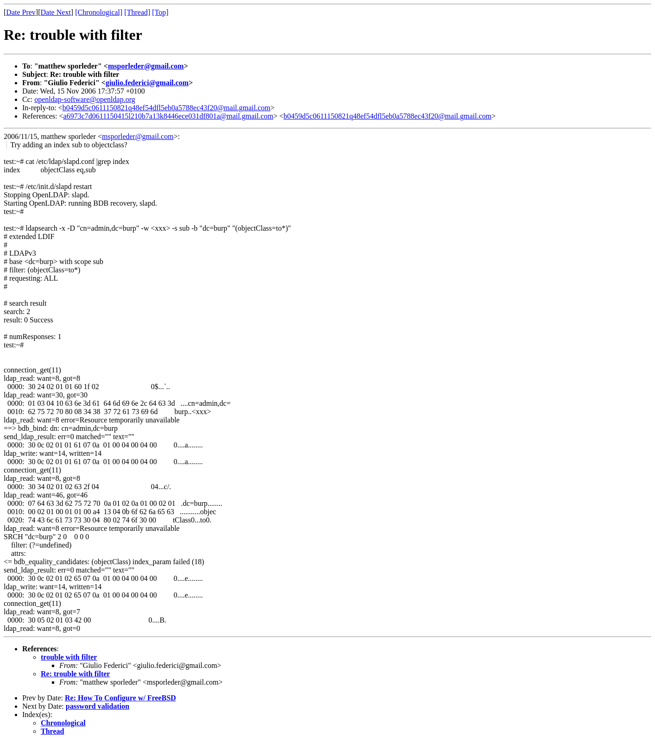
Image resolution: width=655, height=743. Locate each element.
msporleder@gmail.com (146, 66)
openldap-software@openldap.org (84, 99)
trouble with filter (69, 657)
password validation (97, 706)
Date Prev (21, 12)
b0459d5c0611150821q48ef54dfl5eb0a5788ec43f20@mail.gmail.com (167, 108)
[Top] (160, 12)
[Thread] (137, 12)
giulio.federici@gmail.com (147, 83)
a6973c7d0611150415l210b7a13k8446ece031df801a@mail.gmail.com (168, 116)
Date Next (56, 12)
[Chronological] (98, 12)
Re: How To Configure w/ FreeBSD (120, 698)
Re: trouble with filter (75, 674)
